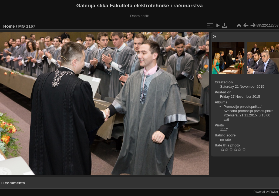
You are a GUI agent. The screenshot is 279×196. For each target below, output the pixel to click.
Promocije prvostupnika (242, 106)
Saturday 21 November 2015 (242, 86)
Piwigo (274, 191)
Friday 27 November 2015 (240, 96)
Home (9, 26)
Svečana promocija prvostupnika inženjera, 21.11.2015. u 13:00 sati (249, 115)
